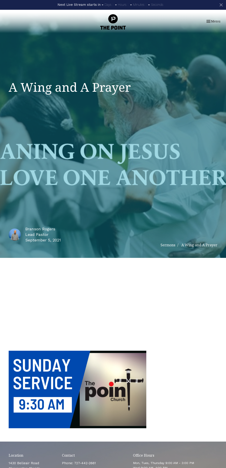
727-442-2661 (85, 463)
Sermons (168, 245)
